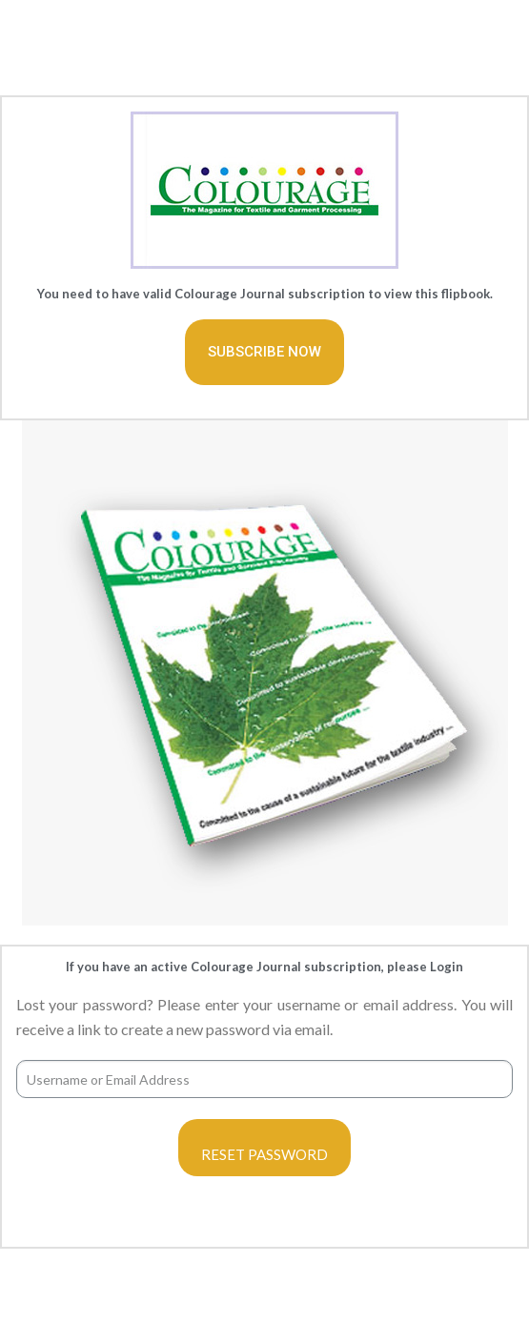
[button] (264, 352)
